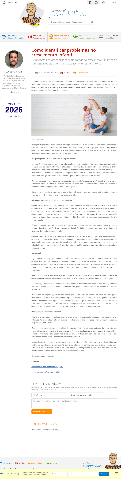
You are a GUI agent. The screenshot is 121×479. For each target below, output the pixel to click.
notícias (66, 73)
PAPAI (12, 2)
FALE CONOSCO (112, 2)
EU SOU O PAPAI (111, 36)
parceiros (53, 463)
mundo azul (7, 463)
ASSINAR (104, 474)
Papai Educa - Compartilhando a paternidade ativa (31, 15)
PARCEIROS (87, 36)
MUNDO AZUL (15, 36)
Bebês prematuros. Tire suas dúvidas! (45, 372)
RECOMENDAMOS (61, 36)
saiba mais (13, 92)
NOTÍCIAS (39, 36)
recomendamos (37, 463)
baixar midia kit (13, 116)
